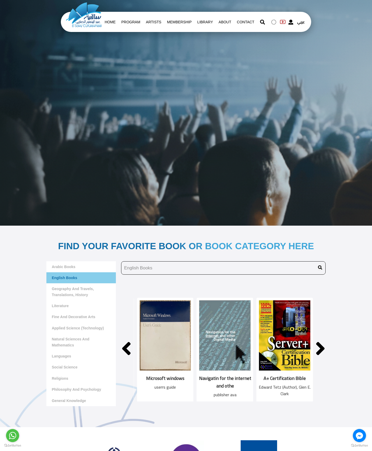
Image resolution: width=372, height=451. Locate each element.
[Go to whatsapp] (12, 435)
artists (153, 22)
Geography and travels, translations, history (73, 292)
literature (60, 306)
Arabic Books (63, 267)
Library (205, 22)
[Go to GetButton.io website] (12, 445)
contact (246, 22)
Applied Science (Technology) (78, 328)
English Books (64, 278)
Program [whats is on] (130, 22)
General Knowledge (69, 401)
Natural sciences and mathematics (70, 342)
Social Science (64, 367)
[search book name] (223, 268)
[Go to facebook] (359, 435)
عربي (301, 22)
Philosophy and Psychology (76, 389)
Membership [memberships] (179, 22)
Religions (60, 378)
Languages (61, 356)
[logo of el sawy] (83, 6)
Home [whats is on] (110, 22)
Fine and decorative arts (73, 317)
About (225, 22)
